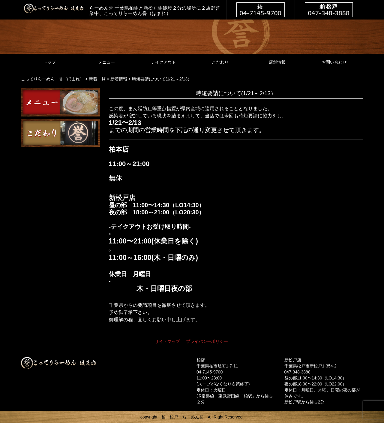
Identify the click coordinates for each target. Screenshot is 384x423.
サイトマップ (167, 341)
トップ (49, 62)
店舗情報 (277, 62)
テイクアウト (163, 62)
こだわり (220, 62)
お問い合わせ (334, 62)
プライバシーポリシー (207, 341)
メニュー (106, 62)
